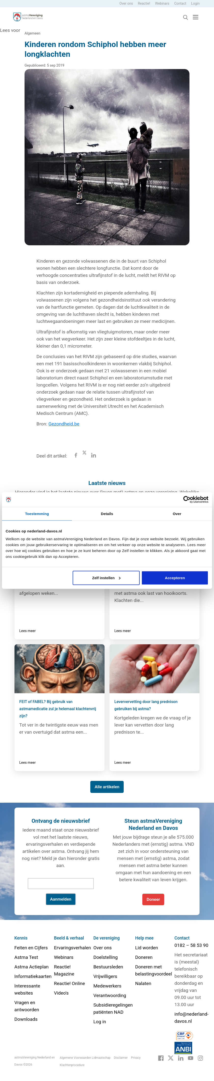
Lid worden (146, 948)
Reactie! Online (69, 983)
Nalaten (143, 983)
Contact (180, 3)
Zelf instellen (106, 578)
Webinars (162, 3)
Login (195, 3)
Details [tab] (107, 514)
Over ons (126, 3)
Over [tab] (177, 514)
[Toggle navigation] (195, 17)
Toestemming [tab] (37, 514)
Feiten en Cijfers (31, 948)
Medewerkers (107, 986)
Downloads (26, 1019)
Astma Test (26, 957)
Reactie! (144, 3)
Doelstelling (105, 957)
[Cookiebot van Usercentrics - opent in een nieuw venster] (186, 499)
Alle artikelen (107, 786)
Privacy (136, 1057)
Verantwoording (109, 995)
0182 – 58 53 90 (191, 945)
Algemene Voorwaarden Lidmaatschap (85, 1057)
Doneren (144, 957)
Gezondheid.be (63, 424)
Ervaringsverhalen (72, 948)
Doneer (153, 899)
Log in (99, 1021)
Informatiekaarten (33, 976)
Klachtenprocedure (72, 1065)
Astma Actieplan (31, 967)
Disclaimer (121, 1057)
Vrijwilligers (105, 976)
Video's (61, 993)
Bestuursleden (108, 967)
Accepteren (175, 578)
